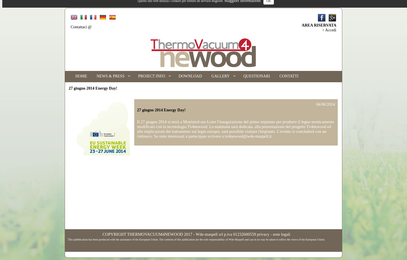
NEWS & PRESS (111, 76)
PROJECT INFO (152, 76)
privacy (263, 234)
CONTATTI (289, 76)
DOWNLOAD (190, 76)
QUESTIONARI (256, 76)
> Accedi (329, 30)
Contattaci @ (81, 27)
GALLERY (221, 76)
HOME (81, 76)
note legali (281, 234)
